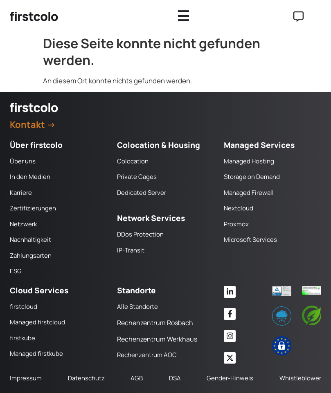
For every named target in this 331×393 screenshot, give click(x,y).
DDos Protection (140, 234)
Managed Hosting (249, 161)
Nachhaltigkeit (30, 239)
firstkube (22, 338)
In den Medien (30, 176)
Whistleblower (300, 378)
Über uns (23, 161)
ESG (16, 271)
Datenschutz (86, 378)
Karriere (21, 192)
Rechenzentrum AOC (147, 355)
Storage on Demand (252, 176)
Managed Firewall (249, 192)
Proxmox (236, 224)
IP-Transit (130, 250)
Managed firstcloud (37, 322)
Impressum (26, 378)
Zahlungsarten (31, 255)
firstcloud (23, 306)
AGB (137, 378)
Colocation (133, 161)
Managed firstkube (36, 353)
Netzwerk (23, 224)
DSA (175, 378)
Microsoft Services (250, 239)
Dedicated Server (141, 192)
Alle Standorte (137, 306)
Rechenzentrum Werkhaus (157, 339)
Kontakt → (33, 124)
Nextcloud (238, 208)
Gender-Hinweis (230, 378)
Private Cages (137, 176)
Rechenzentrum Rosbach (155, 322)
